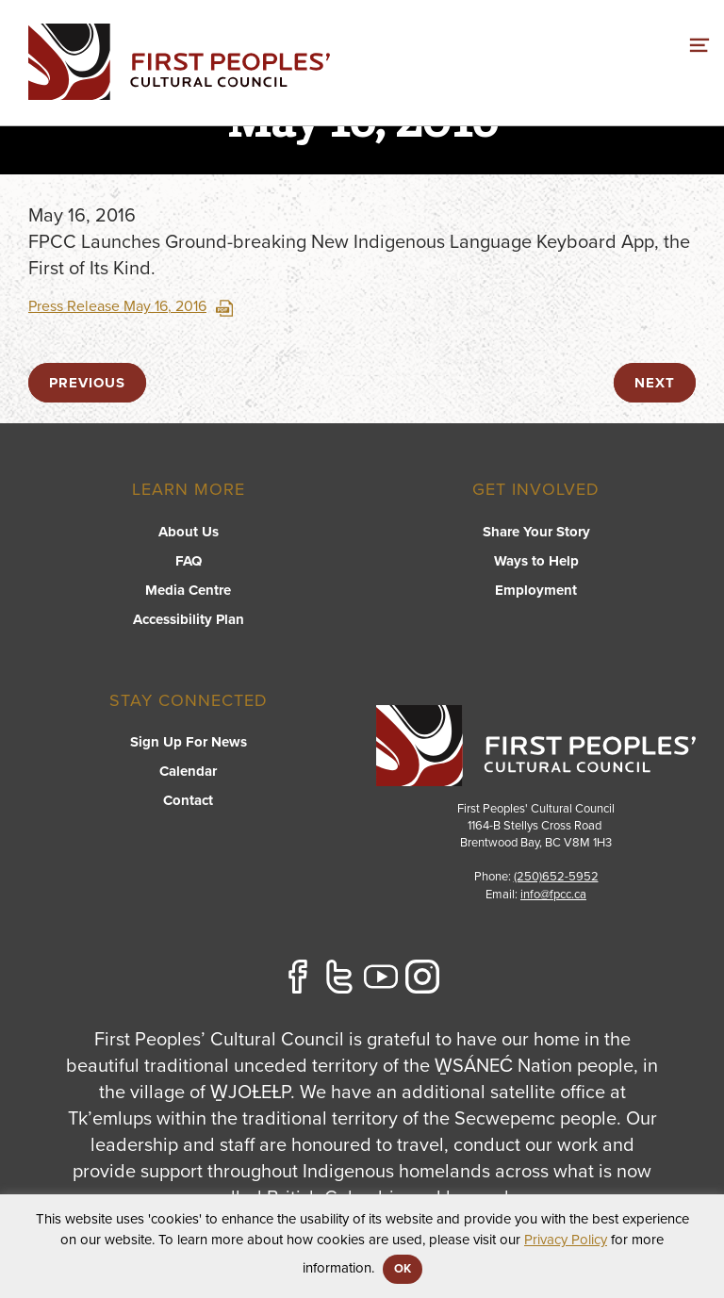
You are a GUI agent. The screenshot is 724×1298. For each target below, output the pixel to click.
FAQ (188, 560)
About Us (188, 531)
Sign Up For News (188, 741)
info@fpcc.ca (553, 894)
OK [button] (402, 1268)
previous (87, 382)
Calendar (188, 771)
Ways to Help (536, 560)
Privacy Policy (565, 1239)
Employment (536, 590)
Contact (188, 800)
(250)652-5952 (556, 876)
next (654, 382)
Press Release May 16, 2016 (130, 306)
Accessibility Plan (188, 619)
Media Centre (188, 590)
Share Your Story (536, 531)
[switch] (699, 42)
